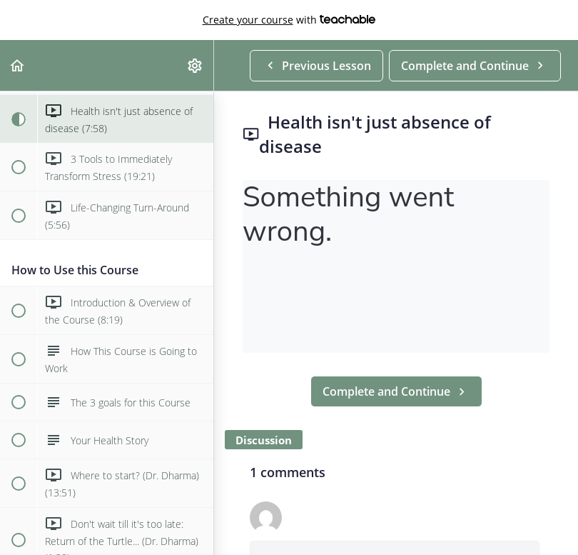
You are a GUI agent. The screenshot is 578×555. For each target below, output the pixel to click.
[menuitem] (195, 65)
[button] (18, 65)
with (289, 20)
